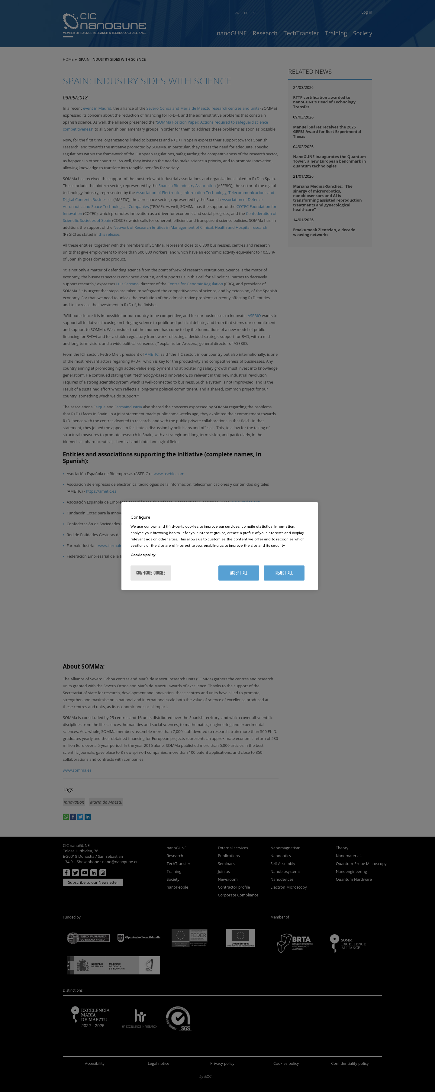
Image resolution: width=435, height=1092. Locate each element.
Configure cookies (151, 572)
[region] (219, 546)
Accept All (239, 572)
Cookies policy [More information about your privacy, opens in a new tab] (142, 554)
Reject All (284, 572)
